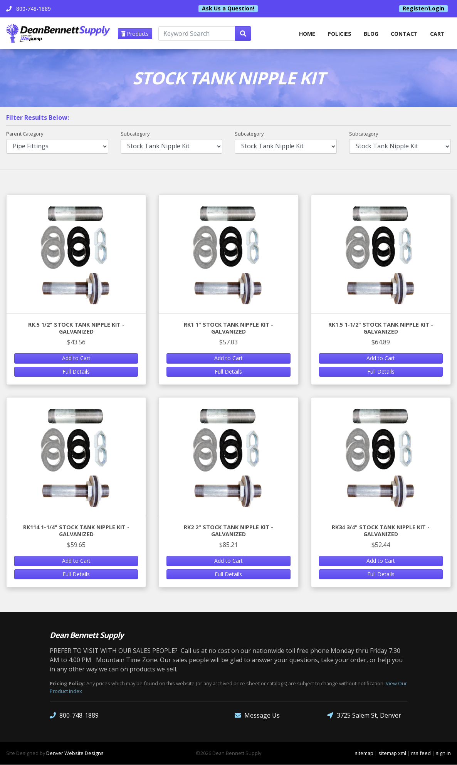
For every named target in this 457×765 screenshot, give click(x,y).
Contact (404, 33)
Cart (437, 33)
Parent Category (24, 134)
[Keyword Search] (197, 34)
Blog (370, 33)
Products (135, 33)
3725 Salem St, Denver (364, 716)
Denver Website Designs (75, 753)
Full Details (76, 372)
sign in (443, 753)
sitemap (364, 753)
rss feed (421, 753)
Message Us (257, 716)
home (305, 33)
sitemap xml (392, 753)
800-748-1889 (74, 716)
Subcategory (135, 134)
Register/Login (423, 8)
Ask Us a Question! (228, 8)
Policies (338, 33)
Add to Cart (76, 358)
